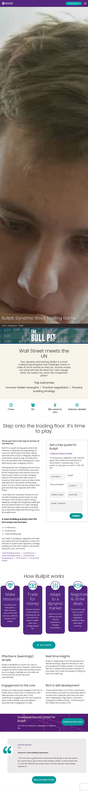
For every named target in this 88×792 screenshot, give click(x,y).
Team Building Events (11, 553)
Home (4, 325)
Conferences (28, 553)
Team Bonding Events (11, 555)
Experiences (12, 325)
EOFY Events (21, 558)
